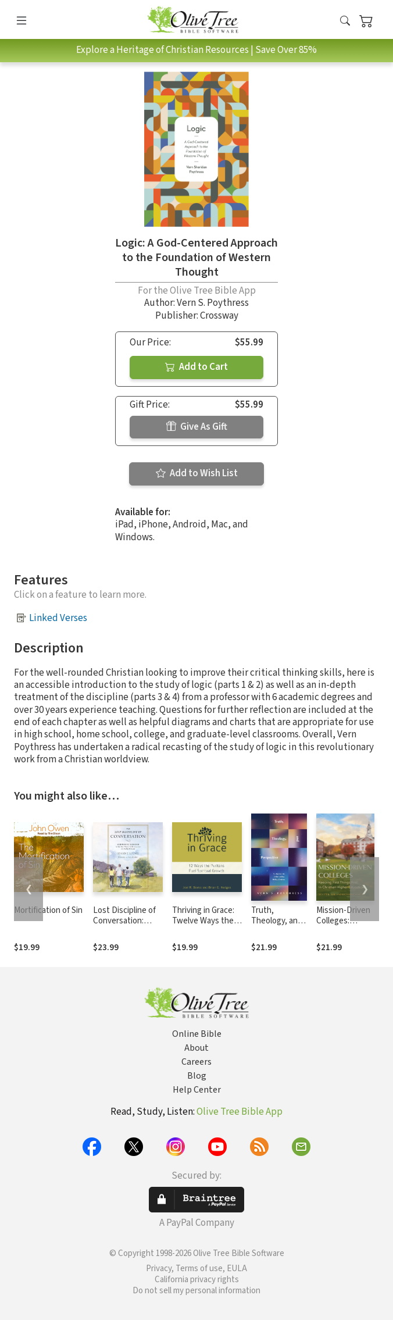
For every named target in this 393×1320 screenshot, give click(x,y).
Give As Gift (196, 427)
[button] (345, 22)
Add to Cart (196, 367)
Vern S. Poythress (213, 303)
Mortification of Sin (48, 910)
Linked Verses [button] (58, 618)
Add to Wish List (197, 473)
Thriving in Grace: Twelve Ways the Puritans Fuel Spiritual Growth (203, 927)
